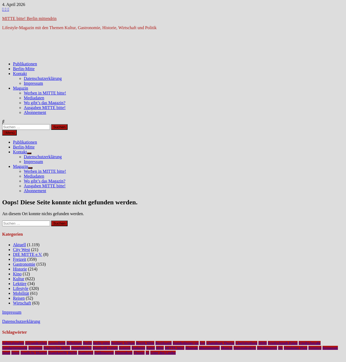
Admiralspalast (13, 343)
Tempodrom (123, 353)
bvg (202, 343)
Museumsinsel (209, 348)
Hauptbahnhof (81, 348)
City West (21, 249)
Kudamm (138, 348)
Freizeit (19, 259)
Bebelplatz (74, 343)
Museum (191, 348)
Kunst (150, 348)
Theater (139, 353)
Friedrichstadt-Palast (283, 343)
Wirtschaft (22, 303)
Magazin (20, 88)
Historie (20, 269)
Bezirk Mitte (145, 343)
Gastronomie (24, 264)
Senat (6, 353)
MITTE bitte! (174, 348)
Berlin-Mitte (24, 68)
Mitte (160, 348)
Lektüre (19, 283)
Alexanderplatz (36, 343)
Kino (17, 274)
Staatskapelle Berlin (62, 353)
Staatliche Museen (34, 353)
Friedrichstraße (310, 343)
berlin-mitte (101, 343)
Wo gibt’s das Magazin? (44, 102)
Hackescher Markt (57, 348)
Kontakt (20, 73)
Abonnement (35, 112)
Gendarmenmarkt (14, 348)
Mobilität (21, 293)
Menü (9, 133)
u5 (147, 353)
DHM (262, 343)
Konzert (125, 348)
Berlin (87, 343)
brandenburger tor (186, 343)
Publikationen (25, 64)
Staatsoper (85, 353)
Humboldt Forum (105, 348)
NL (280, 348)
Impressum (33, 83)
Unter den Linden (163, 353)
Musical (226, 348)
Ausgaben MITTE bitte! (45, 107)
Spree (15, 353)
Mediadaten (34, 98)
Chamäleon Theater (220, 343)
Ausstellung (56, 343)
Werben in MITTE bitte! (45, 93)
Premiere (314, 348)
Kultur (18, 278)
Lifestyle (20, 288)
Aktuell (19, 244)
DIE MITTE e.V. (27, 254)
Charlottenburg (246, 343)
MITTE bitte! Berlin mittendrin (29, 18)
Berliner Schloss (123, 343)
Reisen (19, 298)
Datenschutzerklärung (43, 78)
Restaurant (330, 348)
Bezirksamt (163, 343)
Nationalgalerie (245, 348)
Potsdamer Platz (295, 348)
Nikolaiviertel (267, 348)
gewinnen (35, 348)
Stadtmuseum (104, 353)
